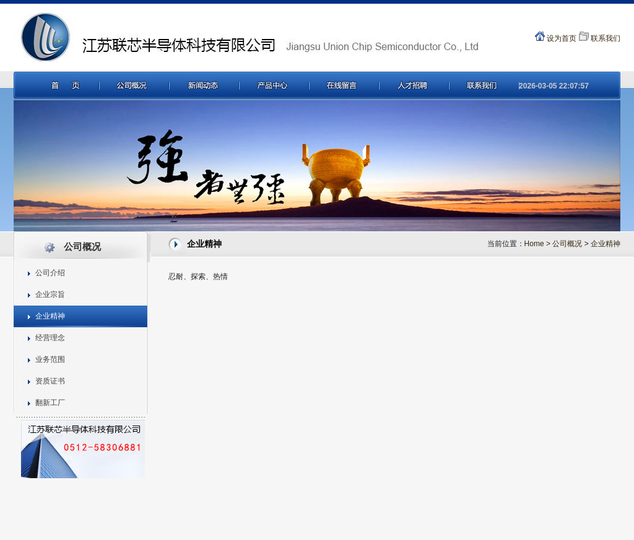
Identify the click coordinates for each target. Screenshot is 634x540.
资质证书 (50, 381)
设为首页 (555, 38)
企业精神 (50, 316)
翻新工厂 (50, 402)
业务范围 (50, 359)
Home (538, 243)
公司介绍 (50, 272)
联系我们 (599, 38)
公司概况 (567, 243)
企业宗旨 (50, 294)
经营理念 (50, 337)
